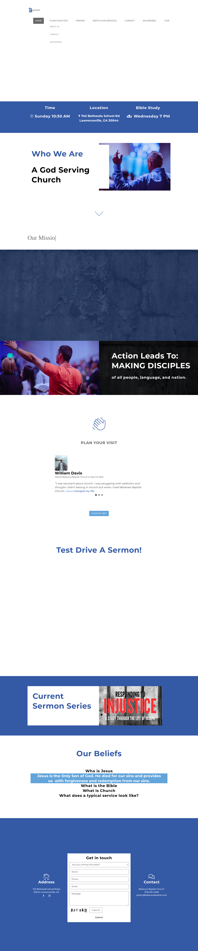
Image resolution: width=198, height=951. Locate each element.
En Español (149, 21)
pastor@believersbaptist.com (151, 895)
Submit (99, 917)
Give (167, 21)
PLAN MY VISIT (99, 513)
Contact (130, 21)
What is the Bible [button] (99, 785)
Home (38, 21)
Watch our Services (105, 21)
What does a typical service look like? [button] (99, 795)
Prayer (80, 21)
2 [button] (99, 495)
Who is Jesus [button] (99, 771)
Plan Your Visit (59, 21)
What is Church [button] (99, 790)
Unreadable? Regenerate (106, 910)
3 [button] (102, 495)
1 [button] (96, 495)
